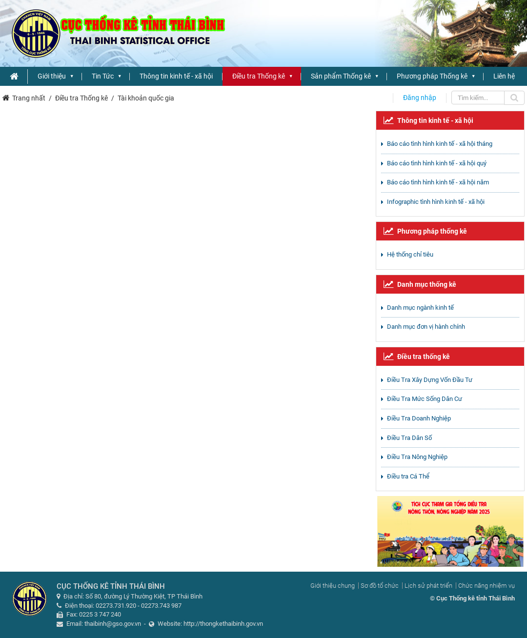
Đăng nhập (419, 97)
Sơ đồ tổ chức (380, 585)
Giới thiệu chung (332, 585)
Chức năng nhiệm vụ (486, 585)
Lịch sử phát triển (428, 585)
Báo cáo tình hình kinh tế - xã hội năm (438, 182)
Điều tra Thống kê (258, 76)
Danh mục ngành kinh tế (420, 307)
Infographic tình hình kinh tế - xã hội (436, 201)
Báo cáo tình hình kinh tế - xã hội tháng (439, 143)
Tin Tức (103, 76)
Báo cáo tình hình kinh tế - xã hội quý (436, 163)
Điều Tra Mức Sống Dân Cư (424, 398)
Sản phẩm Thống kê (341, 76)
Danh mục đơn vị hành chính (426, 326)
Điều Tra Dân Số (409, 437)
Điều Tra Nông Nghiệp (417, 456)
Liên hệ (504, 76)
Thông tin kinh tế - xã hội (176, 76)
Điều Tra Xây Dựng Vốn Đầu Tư (429, 379)
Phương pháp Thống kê (432, 76)
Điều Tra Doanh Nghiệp (419, 418)
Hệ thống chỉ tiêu (410, 254)
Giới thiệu (52, 76)
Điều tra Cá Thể (408, 476)
